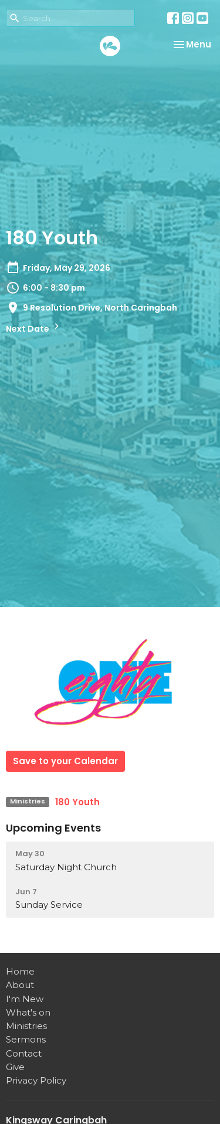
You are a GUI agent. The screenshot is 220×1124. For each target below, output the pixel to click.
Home (20, 971)
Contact (24, 1053)
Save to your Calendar (65, 761)
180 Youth (77, 802)
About (20, 984)
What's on (28, 1012)
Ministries (26, 1025)
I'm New (24, 998)
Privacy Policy (36, 1080)
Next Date (34, 328)
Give (15, 1066)
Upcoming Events (53, 827)
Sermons (26, 1039)
